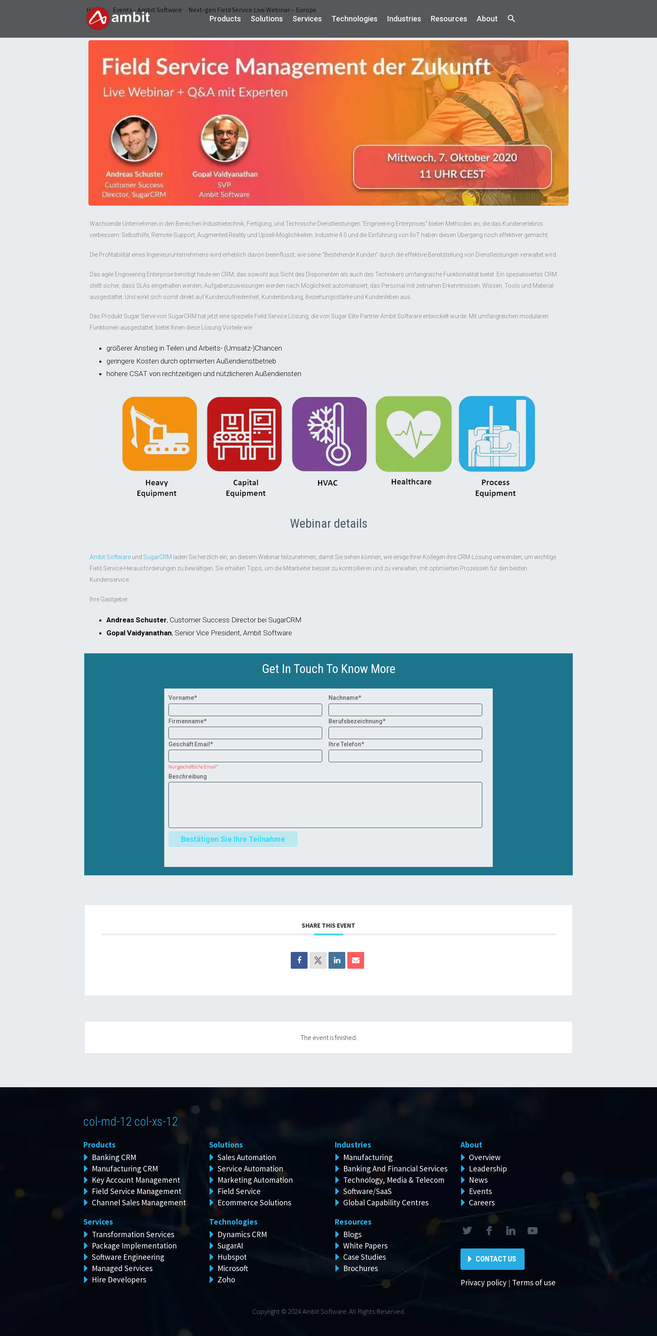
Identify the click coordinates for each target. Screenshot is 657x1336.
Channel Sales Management (139, 1202)
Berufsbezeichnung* (356, 721)
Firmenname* (187, 721)
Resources (449, 18)
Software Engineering (128, 1257)
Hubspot (232, 1257)
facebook (488, 1230)
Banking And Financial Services (395, 1168)
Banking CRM (114, 1157)
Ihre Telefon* (346, 744)
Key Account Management (136, 1180)
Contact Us (496, 1258)
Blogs (352, 1234)
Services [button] (307, 18)
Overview (485, 1157)
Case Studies (364, 1257)
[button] (511, 19)
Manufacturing (368, 1157)
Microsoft (232, 1268)
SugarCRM (157, 557)
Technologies (354, 18)
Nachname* (344, 697)
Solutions (226, 1145)
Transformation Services (133, 1234)
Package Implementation (134, 1246)
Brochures (360, 1268)
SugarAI (230, 1246)
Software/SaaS (367, 1191)
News (478, 1180)
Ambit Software (110, 557)
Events (480, 1191)
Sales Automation (246, 1157)
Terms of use (534, 1282)
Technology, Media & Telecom (394, 1180)
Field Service (239, 1191)
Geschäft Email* (190, 744)
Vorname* (182, 697)
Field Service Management (136, 1191)
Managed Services (122, 1268)
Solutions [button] (267, 18)
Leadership (488, 1168)
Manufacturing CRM (125, 1168)
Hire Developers (119, 1279)
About (487, 18)
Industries (404, 18)
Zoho (226, 1279)
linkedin (510, 1230)
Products (225, 18)
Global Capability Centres (386, 1202)
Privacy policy (483, 1282)
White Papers (365, 1246)
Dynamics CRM (242, 1234)
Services (98, 1222)
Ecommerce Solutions (254, 1202)
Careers (482, 1202)
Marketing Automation (255, 1180)
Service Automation (250, 1168)
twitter (466, 1230)
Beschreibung (187, 776)
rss (532, 1230)
